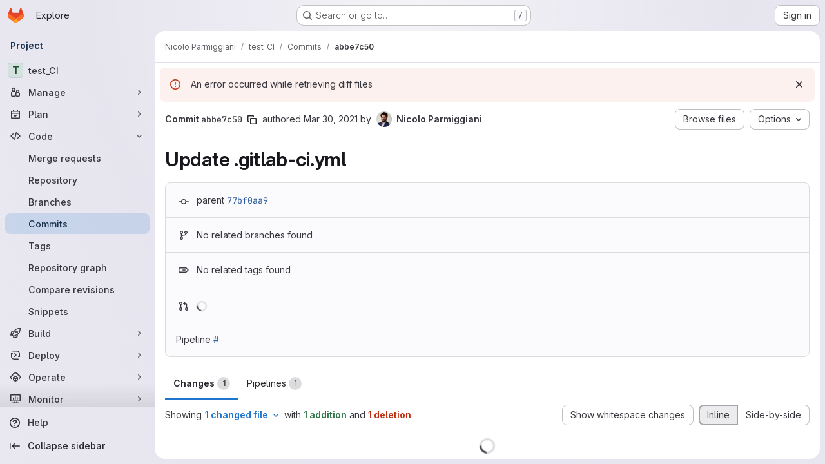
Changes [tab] (201, 383)
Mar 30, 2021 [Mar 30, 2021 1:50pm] (331, 118)
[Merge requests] (77, 158)
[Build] (77, 333)
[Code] (77, 136)
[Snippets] (77, 311)
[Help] (77, 422)
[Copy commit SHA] (252, 120)
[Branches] (77, 201)
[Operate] (77, 377)
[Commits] (77, 223)
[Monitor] (77, 399)
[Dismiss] (799, 84)
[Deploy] (77, 355)
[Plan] (77, 114)
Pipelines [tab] (274, 383)
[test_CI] (77, 70)
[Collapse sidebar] (77, 446)
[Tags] (77, 245)
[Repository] (77, 179)
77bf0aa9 (247, 200)
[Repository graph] (77, 267)
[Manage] (77, 92)
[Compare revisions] (77, 289)
